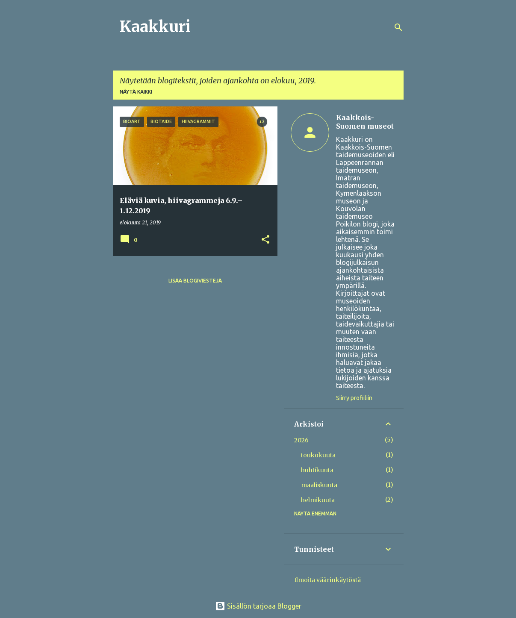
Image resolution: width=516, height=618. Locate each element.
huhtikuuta (317, 470)
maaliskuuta (319, 485)
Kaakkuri (155, 26)
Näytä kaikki (136, 91)
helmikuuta (318, 500)
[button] (265, 240)
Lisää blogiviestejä (195, 280)
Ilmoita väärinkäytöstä (327, 580)
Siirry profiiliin (354, 397)
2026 (301, 440)
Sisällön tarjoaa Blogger (258, 606)
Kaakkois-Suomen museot (365, 121)
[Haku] (398, 27)
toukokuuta (318, 455)
